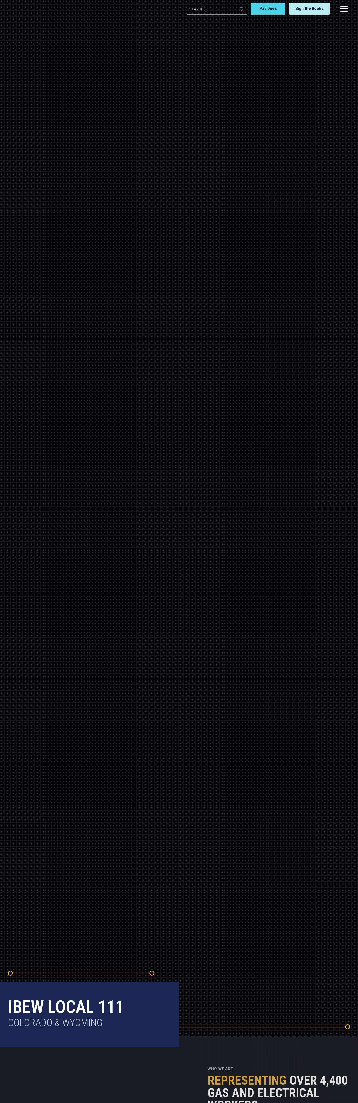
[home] (30, 8)
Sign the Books (309, 8)
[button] (344, 8)
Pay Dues (268, 8)
